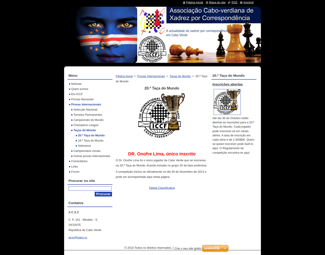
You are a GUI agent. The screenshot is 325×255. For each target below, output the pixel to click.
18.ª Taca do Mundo (90, 140)
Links (74, 166)
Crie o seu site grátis (188, 248)
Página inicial (124, 76)
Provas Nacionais (82, 99)
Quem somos (79, 89)
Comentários (79, 161)
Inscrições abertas (228, 84)
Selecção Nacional (85, 109)
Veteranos (84, 145)
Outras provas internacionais (92, 156)
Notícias (76, 83)
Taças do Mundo (180, 76)
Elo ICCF (77, 94)
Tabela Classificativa (162, 188)
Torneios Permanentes (88, 114)
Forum (75, 171)
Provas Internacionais (151, 76)
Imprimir (248, 2)
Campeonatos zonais (87, 151)
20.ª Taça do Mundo (91, 135)
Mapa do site (217, 2)
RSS (234, 2)
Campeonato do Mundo (89, 120)
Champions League (86, 125)
